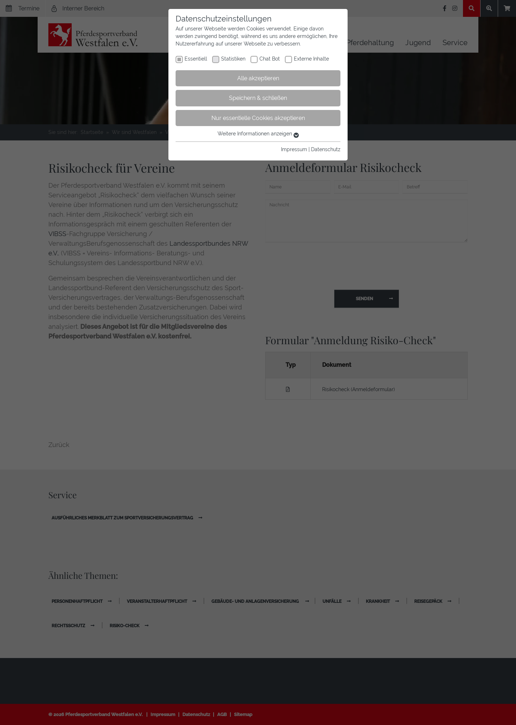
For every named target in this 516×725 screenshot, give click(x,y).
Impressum (294, 149)
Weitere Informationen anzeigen (258, 133)
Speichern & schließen (258, 98)
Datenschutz (325, 149)
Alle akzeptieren (258, 78)
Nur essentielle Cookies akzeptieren (258, 118)
